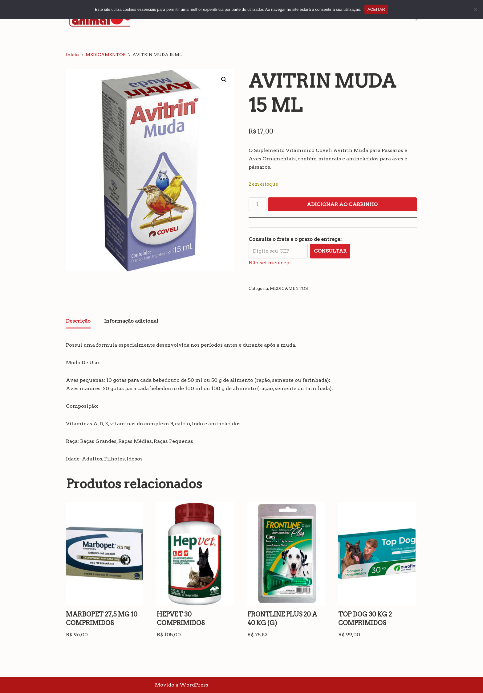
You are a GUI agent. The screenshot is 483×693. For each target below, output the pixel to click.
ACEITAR (376, 9)
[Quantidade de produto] (257, 204)
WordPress (194, 685)
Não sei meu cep (269, 263)
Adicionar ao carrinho (342, 204)
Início (72, 54)
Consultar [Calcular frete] (330, 251)
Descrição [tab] (78, 321)
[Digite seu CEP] (278, 251)
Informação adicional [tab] (131, 321)
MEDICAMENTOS (106, 54)
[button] (223, 79)
